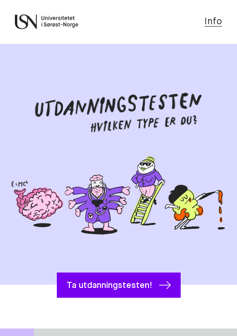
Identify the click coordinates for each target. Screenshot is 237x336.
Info (213, 21)
